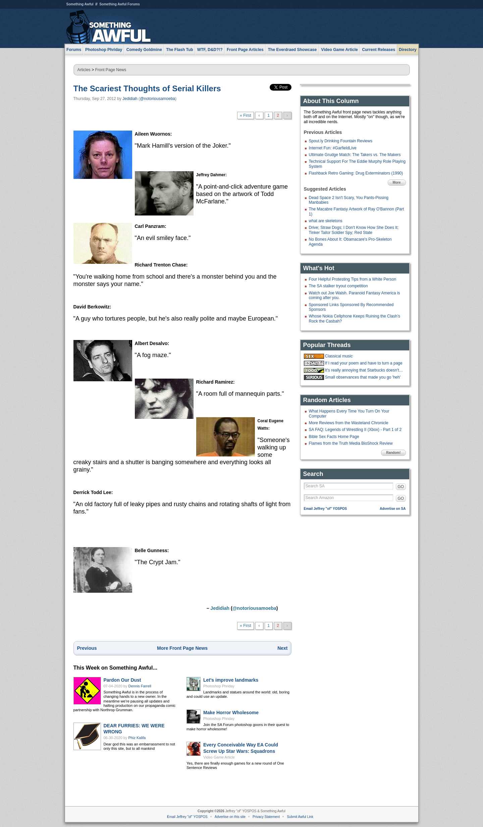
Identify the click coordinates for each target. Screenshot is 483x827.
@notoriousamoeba (157, 98)
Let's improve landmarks (230, 680)
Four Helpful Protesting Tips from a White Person (352, 279)
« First (245, 115)
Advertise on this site (230, 817)
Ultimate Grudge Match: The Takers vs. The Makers (355, 154)
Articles (84, 69)
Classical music (339, 356)
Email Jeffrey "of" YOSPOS (325, 508)
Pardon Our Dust (122, 680)
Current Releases (378, 49)
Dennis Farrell (139, 686)
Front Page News (110, 69)
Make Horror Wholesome (231, 712)
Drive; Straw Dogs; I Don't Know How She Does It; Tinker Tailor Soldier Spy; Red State (354, 230)
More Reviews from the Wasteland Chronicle (348, 423)
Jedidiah (130, 98)
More (397, 182)
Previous (87, 648)
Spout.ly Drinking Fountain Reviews (340, 141)
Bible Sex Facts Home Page (334, 436)
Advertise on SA (393, 508)
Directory (408, 49)
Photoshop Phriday (218, 686)
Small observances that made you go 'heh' (362, 377)
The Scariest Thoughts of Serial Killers (147, 88)
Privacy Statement (266, 817)
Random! (393, 452)
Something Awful (80, 4)
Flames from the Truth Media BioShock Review (351, 443)
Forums (73, 49)
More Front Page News (182, 648)
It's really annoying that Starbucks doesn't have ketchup (364, 370)
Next (282, 648)
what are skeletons (325, 220)
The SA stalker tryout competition (338, 286)
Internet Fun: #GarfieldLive (333, 148)
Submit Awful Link (300, 817)
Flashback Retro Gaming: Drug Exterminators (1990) (356, 173)
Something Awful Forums (119, 4)
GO (401, 486)
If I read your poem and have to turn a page (363, 363)
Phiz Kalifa (137, 738)
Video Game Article (219, 757)
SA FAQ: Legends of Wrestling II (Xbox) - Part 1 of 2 (355, 429)
